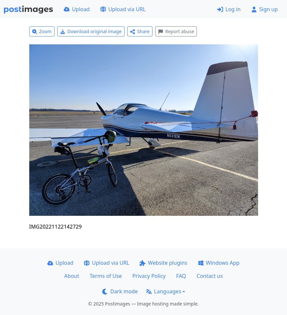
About (71, 276)
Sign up (264, 9)
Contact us (210, 276)
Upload (77, 9)
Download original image (91, 31)
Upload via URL (123, 9)
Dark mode (120, 291)
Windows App (219, 262)
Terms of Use (106, 276)
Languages (163, 291)
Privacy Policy (149, 276)
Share (140, 31)
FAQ (181, 276)
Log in (229, 9)
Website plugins (163, 262)
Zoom (42, 31)
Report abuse (176, 31)
